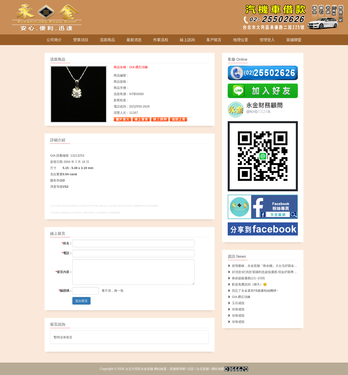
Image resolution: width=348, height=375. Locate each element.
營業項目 (80, 40)
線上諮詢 (187, 40)
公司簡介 (54, 40)
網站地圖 (218, 369)
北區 (191, 369)
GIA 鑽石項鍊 (239, 297)
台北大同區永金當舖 (139, 369)
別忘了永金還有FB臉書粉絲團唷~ (253, 290)
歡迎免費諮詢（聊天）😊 (247, 284)
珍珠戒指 (236, 309)
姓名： (67, 243)
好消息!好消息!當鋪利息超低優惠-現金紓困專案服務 (265, 272)
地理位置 (240, 40)
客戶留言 (213, 40)
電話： (67, 253)
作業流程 (160, 40)
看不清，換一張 (112, 290)
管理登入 (267, 40)
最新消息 (134, 40)
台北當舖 (202, 369)
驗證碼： (65, 290)
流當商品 (107, 40)
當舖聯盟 (293, 40)
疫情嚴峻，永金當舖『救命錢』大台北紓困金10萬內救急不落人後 (275, 265)
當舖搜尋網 (177, 369)
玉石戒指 (236, 303)
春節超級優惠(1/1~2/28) (246, 278)
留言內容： (64, 272)
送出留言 (81, 301)
